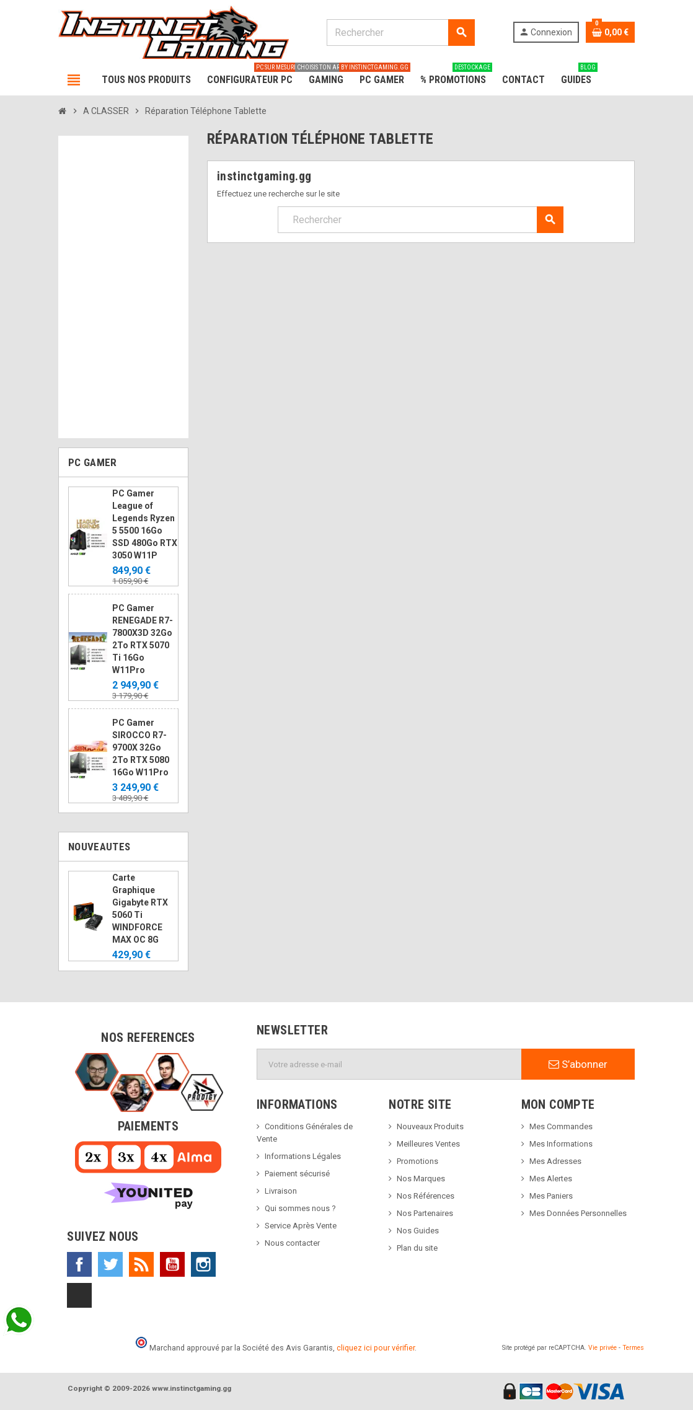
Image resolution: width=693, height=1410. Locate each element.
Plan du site (417, 1248)
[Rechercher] (400, 32)
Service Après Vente (301, 1225)
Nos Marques (421, 1178)
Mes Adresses (555, 1161)
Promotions (417, 1161)
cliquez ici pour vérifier (376, 1347)
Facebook (79, 1264)
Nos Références (425, 1196)
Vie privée (602, 1348)
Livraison (281, 1191)
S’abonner (578, 1064)
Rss (141, 1264)
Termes (633, 1348)
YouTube (172, 1264)
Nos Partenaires (425, 1213)
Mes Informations (561, 1143)
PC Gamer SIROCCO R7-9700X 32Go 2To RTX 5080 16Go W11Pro (140, 747)
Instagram (203, 1264)
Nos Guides (418, 1230)
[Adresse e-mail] (389, 1064)
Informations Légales (303, 1156)
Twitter (110, 1264)
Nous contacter (292, 1243)
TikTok (79, 1295)
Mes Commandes (561, 1126)
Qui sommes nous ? (300, 1208)
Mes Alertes (550, 1178)
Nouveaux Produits (430, 1126)
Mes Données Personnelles (578, 1213)
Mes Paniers (551, 1196)
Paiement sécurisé (297, 1173)
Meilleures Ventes (428, 1143)
